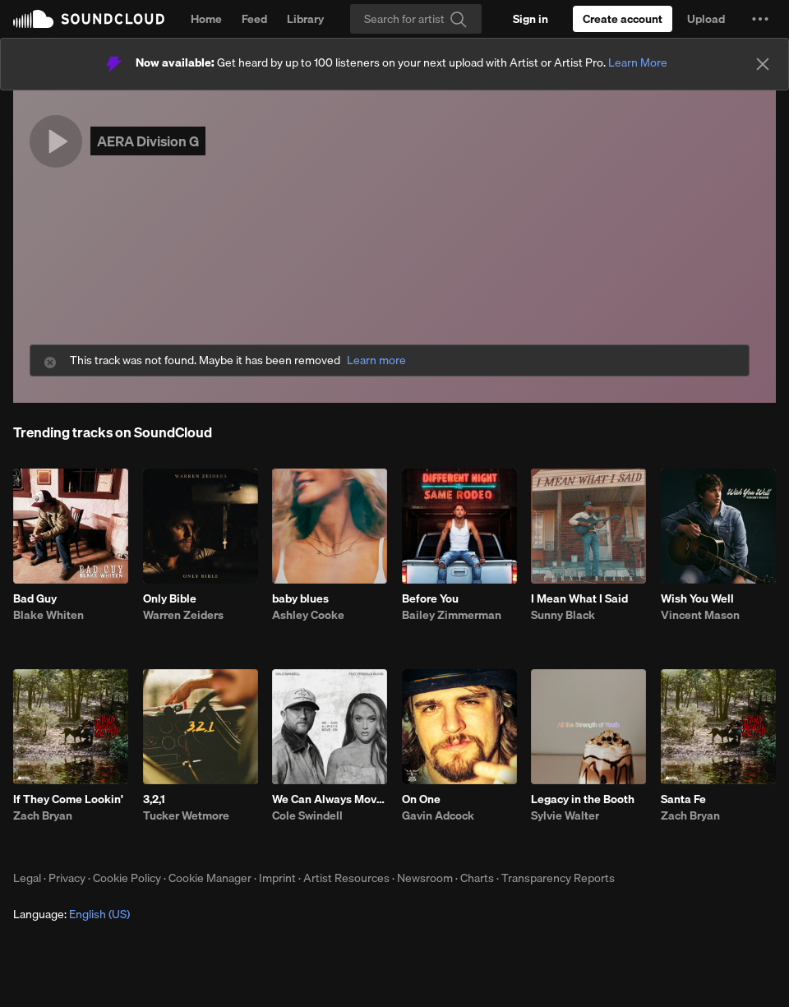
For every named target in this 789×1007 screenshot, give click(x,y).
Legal (27, 878)
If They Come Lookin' (68, 799)
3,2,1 (154, 799)
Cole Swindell (307, 815)
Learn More (637, 62)
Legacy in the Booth (582, 799)
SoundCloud (88, 19)
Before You (430, 598)
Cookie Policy (127, 878)
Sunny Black (563, 615)
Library (305, 19)
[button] (760, 19)
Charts (477, 878)
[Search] (416, 19)
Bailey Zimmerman (451, 615)
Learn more (376, 360)
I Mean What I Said (579, 598)
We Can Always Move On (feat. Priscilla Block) (329, 799)
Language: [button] (71, 914)
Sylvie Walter (565, 815)
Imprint (277, 878)
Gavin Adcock (438, 815)
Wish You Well (697, 598)
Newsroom (425, 878)
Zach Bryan (42, 815)
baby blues (300, 598)
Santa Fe (683, 799)
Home (206, 19)
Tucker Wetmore (186, 815)
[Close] (763, 64)
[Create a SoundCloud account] (622, 19)
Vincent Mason (700, 615)
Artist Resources (346, 878)
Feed (254, 19)
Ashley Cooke (308, 615)
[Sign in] (530, 19)
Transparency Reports (558, 878)
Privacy (66, 878)
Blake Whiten (48, 615)
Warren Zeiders (183, 615)
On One (421, 799)
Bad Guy (35, 598)
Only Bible (169, 598)
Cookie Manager (209, 878)
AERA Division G (148, 141)
